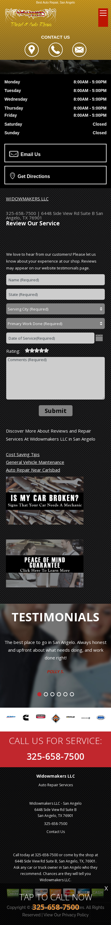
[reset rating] (22, 349)
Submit (56, 411)
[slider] (37, 350)
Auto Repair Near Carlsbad (33, 470)
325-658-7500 (21, 213)
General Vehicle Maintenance (35, 462)
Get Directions (30, 175)
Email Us (25, 154)
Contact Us (55, 831)
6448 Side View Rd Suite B (68, 213)
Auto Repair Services (55, 784)
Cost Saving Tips (23, 454)
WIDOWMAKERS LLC (27, 199)
